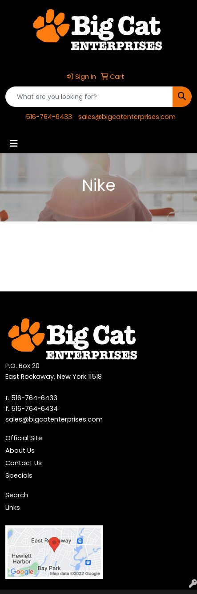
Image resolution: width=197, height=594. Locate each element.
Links (12, 507)
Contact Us (23, 463)
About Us (20, 450)
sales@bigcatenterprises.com (127, 116)
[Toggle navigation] (13, 143)
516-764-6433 (49, 116)
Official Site (23, 438)
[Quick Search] (89, 96)
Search (16, 495)
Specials (18, 475)
